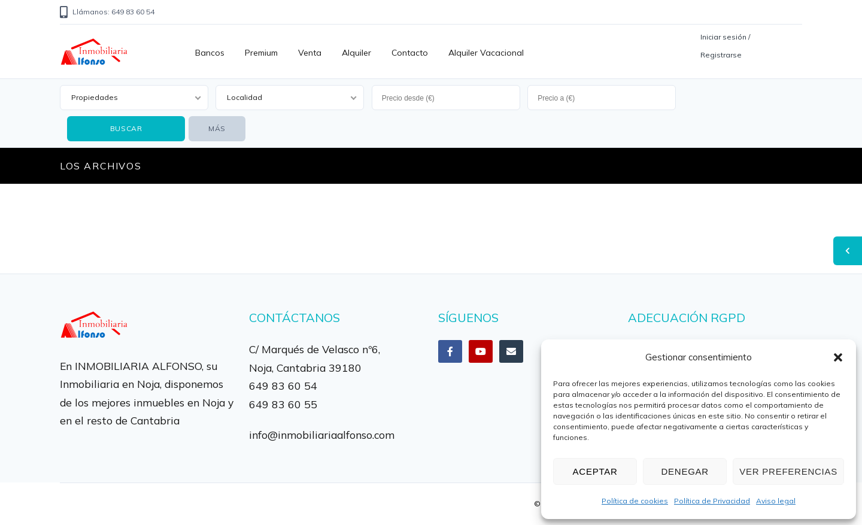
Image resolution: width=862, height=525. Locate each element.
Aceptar (595, 471)
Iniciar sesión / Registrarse (725, 45)
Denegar (684, 471)
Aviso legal (776, 500)
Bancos (209, 52)
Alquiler (356, 52)
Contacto (409, 52)
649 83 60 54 (283, 385)
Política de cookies (635, 500)
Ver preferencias (788, 471)
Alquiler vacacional (486, 52)
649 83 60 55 (283, 404)
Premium (261, 52)
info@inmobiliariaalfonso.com (321, 434)
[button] (838, 357)
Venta (309, 52)
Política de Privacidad (712, 500)
